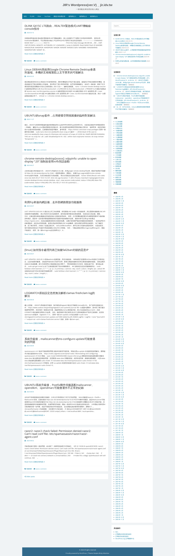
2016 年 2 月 (119, 315)
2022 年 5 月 (119, 250)
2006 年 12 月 (119, 490)
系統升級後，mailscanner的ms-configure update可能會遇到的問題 (60, 340)
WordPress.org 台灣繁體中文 (124, 539)
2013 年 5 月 (119, 381)
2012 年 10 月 (119, 397)
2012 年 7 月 (119, 404)
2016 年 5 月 (119, 308)
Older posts (30, 476)
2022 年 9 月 (119, 241)
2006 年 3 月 (119, 511)
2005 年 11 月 (119, 519)
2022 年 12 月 (119, 234)
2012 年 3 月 (119, 412)
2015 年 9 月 (119, 321)
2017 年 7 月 (119, 301)
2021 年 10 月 (119, 254)
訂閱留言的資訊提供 (121, 536)
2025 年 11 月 (119, 201)
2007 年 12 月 (119, 464)
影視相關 (118, 157)
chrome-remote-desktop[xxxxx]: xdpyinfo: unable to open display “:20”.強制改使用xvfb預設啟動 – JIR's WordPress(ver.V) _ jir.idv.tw (132, 78)
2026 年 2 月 (119, 199)
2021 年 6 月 (119, 259)
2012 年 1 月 (119, 417)
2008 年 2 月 (119, 459)
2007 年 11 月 (119, 466)
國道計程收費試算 (59, 16)
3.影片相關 (118, 146)
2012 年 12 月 (119, 392)
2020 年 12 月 (119, 268)
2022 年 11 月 (119, 237)
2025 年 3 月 (119, 214)
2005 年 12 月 (119, 517)
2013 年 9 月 (119, 372)
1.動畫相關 (118, 131)
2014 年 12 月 (119, 339)
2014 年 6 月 (119, 352)
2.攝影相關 (118, 142)
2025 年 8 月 (119, 205)
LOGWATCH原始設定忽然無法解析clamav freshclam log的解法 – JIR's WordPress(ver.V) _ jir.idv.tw (130, 89)
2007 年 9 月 (119, 470)
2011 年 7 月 (119, 430)
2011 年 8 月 (119, 428)
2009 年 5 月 (119, 433)
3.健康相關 (118, 144)
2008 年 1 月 (119, 462)
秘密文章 (118, 177)
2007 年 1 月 (119, 488)
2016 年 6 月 (119, 306)
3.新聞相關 (118, 148)
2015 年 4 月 (119, 332)
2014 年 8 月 (119, 348)
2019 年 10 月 (119, 281)
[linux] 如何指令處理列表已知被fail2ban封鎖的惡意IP (56, 250)
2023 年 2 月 (119, 230)
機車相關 (118, 171)
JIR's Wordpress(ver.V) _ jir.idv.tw (87, 5)
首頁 (25, 16)
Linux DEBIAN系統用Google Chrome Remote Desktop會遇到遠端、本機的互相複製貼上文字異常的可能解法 (60, 71)
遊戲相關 (118, 180)
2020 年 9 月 (119, 274)
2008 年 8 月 (119, 446)
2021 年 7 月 (119, 257)
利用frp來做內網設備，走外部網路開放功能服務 (53, 202)
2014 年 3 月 (119, 359)
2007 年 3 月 (119, 484)
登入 (116, 532)
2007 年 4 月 (119, 482)
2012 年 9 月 (119, 399)
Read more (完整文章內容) (37, 54)
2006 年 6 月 (119, 504)
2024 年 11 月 (119, 221)
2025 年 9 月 (119, 203)
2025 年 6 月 (119, 210)
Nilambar (106, 553)
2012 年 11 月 (119, 395)
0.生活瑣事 (118, 126)
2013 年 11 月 (119, 368)
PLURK (32, 16)
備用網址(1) (72, 16)
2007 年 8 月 (119, 473)
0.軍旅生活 (118, 128)
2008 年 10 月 (119, 442)
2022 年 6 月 (119, 248)
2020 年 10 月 (119, 272)
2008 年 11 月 (119, 439)
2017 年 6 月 (119, 303)
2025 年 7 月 (119, 208)
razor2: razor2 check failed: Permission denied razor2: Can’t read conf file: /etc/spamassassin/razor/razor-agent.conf (58, 434)
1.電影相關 (118, 139)
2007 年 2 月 (119, 486)
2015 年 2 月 (119, 335)
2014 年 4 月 (119, 357)
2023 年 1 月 (119, 232)
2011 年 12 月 (119, 419)
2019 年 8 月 (119, 283)
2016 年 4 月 (119, 310)
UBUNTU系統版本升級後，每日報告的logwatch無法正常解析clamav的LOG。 (132, 92)
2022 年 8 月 (119, 243)
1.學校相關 (118, 133)
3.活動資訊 (118, 151)
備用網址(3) (94, 16)
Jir (117, 107)
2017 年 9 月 (119, 297)
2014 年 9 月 (119, 346)
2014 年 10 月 (119, 343)
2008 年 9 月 (119, 444)
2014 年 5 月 (119, 355)
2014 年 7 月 (119, 350)
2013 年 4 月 (119, 384)
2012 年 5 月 (119, 408)
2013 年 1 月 (119, 390)
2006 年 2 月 (119, 513)
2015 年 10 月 (119, 319)
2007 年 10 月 (119, 468)
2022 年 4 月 (119, 252)
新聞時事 (118, 166)
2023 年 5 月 (119, 228)
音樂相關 (118, 184)
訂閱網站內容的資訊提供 (123, 534)
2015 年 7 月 (119, 326)
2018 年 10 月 (119, 286)
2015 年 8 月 (119, 323)
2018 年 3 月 (119, 292)
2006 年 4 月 (119, 508)
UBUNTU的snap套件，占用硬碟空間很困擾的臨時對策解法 (60, 115)
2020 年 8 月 (119, 277)
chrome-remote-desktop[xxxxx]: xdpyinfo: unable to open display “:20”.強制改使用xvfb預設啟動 (61, 160)
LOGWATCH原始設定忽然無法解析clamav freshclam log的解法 (60, 294)
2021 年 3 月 (119, 263)
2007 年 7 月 (119, 475)
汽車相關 (118, 173)
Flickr (39, 16)
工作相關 (118, 155)
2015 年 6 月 (119, 328)
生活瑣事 (118, 175)
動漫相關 (118, 153)
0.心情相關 (118, 122)
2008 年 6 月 (119, 450)
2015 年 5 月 (119, 330)
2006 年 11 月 (119, 493)
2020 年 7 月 (119, 279)
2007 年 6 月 (119, 477)
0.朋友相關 (118, 124)
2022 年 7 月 (119, 245)
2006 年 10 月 (119, 495)
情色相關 (118, 162)
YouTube (47, 16)
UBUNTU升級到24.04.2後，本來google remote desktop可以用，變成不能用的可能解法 (132, 82)
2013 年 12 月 (119, 366)
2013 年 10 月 (119, 370)
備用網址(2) (83, 16)
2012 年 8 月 (119, 401)
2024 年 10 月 (119, 223)
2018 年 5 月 (119, 290)
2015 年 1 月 (119, 337)
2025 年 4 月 (119, 212)
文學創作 (118, 164)
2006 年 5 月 (119, 506)
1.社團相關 (118, 137)
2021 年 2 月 (119, 266)
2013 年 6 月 (119, 379)
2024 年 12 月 (119, 219)
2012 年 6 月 (119, 406)
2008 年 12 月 (119, 437)
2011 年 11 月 (119, 421)
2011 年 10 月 (119, 424)
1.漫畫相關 (118, 135)
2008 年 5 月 (119, 453)
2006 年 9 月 (119, 497)
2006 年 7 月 (119, 502)
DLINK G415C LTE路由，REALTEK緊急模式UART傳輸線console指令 (58, 27)
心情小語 (118, 159)
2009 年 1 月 (119, 435)
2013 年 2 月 (119, 388)
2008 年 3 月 (119, 457)
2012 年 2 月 (119, 415)
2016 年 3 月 (119, 312)
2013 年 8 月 (119, 375)
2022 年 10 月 (119, 239)
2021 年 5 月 (119, 261)
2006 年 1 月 (119, 515)
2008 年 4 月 (119, 455)
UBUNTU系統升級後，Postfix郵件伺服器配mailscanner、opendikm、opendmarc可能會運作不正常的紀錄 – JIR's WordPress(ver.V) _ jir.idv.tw (132, 98)
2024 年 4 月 (119, 225)
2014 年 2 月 (119, 361)
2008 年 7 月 (119, 448)
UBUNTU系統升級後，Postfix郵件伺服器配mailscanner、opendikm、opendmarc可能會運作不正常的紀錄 (59, 386)
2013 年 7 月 (119, 377)
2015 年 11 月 (119, 317)
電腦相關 (29, 61)
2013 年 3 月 (119, 386)
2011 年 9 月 (119, 426)
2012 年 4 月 (119, 410)
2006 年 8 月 (119, 499)
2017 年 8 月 (119, 299)
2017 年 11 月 (119, 295)
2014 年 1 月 (119, 364)
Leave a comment (40, 61)
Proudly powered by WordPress (76, 553)
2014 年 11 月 (119, 341)
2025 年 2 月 (119, 217)
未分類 (117, 168)
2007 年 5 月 (119, 479)
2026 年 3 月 (119, 197)
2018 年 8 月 (119, 288)
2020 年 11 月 (119, 270)
